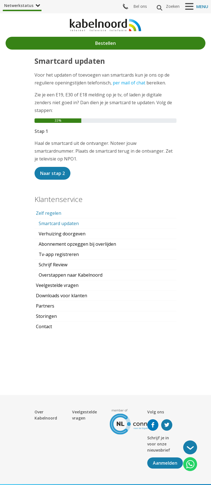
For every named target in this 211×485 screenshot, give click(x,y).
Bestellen (105, 43)
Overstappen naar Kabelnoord (70, 275)
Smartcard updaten (59, 223)
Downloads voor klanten (61, 296)
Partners (45, 306)
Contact (44, 326)
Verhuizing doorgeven (62, 234)
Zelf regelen (48, 213)
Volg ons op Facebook (152, 425)
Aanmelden (165, 463)
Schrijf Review (53, 265)
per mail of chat (129, 83)
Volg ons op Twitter (166, 425)
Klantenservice (59, 199)
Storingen (46, 316)
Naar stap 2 (52, 173)
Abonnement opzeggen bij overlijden (77, 244)
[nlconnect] (133, 421)
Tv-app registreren (59, 254)
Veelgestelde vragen (57, 285)
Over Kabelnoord (46, 415)
